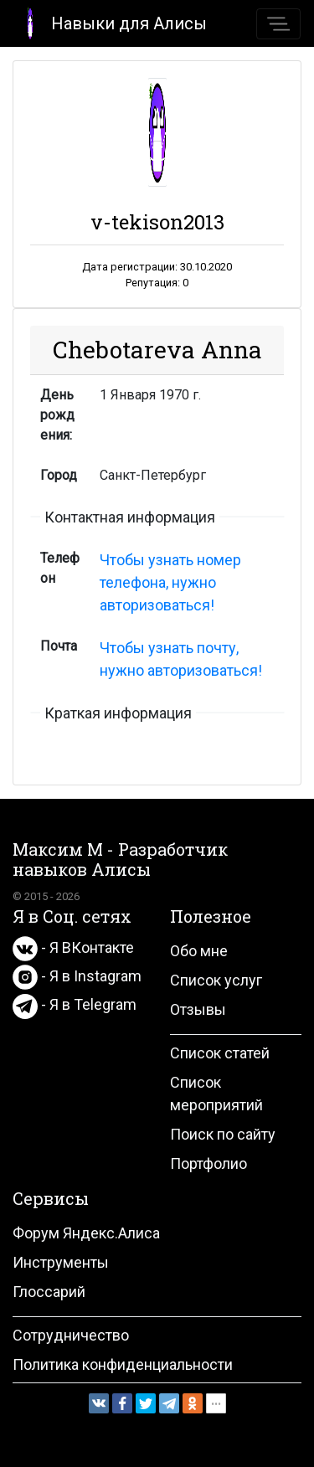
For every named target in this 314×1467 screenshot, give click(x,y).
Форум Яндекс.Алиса (86, 1233)
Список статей (220, 1053)
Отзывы (198, 1009)
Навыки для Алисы (110, 22)
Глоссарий (49, 1291)
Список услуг (216, 980)
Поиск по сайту (222, 1134)
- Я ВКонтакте (73, 947)
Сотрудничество (71, 1335)
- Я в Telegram (74, 1004)
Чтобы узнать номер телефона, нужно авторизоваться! (170, 582)
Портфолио (208, 1163)
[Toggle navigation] (278, 23)
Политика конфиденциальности (123, 1364)
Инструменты (61, 1262)
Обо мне (199, 951)
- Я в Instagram (77, 976)
